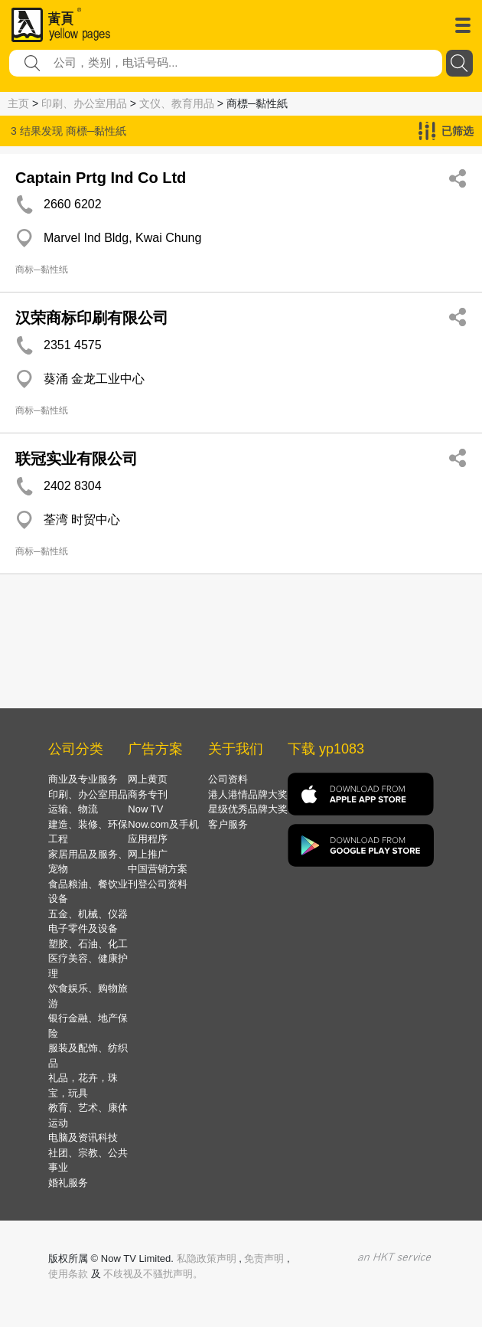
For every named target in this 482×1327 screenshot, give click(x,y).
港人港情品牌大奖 (248, 794)
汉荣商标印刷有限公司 (91, 317)
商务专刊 (148, 794)
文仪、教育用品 (176, 103)
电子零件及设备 (83, 928)
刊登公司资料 (157, 884)
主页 (18, 103)
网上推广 (148, 854)
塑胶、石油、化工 (88, 943)
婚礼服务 (68, 1182)
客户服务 (228, 824)
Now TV (145, 809)
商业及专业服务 (83, 779)
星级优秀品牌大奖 (248, 809)
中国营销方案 (157, 868)
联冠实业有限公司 (76, 458)
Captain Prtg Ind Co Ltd (100, 177)
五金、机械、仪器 (88, 914)
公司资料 (228, 779)
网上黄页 (148, 779)
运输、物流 (73, 809)
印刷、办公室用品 (84, 103)
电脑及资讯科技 (83, 1137)
